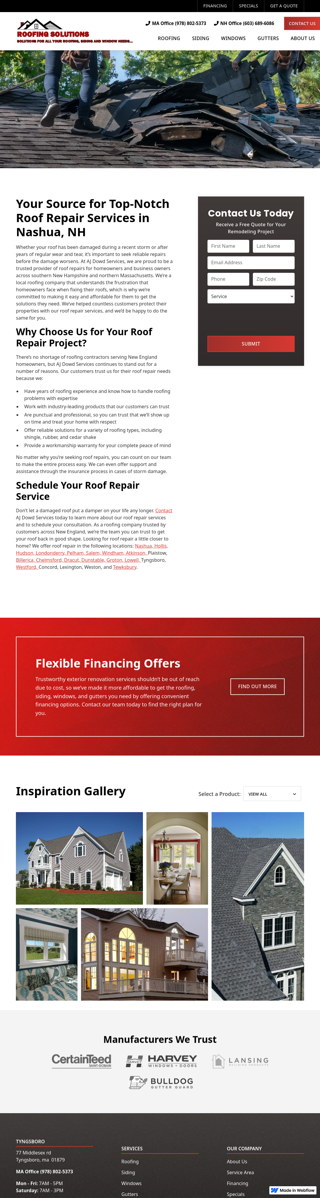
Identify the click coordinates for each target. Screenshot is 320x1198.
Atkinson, (137, 553)
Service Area (240, 1173)
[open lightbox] (79, 859)
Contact (163, 510)
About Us (237, 1162)
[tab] (272, 794)
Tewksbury (124, 567)
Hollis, (161, 546)
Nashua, (144, 546)
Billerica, (26, 560)
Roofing (130, 1162)
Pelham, (76, 553)
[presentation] (252, 318)
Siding (128, 1173)
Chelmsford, (50, 560)
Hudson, (26, 553)
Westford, (27, 567)
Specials (248, 6)
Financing (215, 6)
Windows (131, 1184)
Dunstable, (93, 560)
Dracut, (73, 560)
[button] (169, 38)
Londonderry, (51, 553)
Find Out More (257, 687)
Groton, (116, 560)
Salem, (94, 553)
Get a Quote (284, 6)
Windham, (114, 553)
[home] (75, 31)
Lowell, (133, 560)
